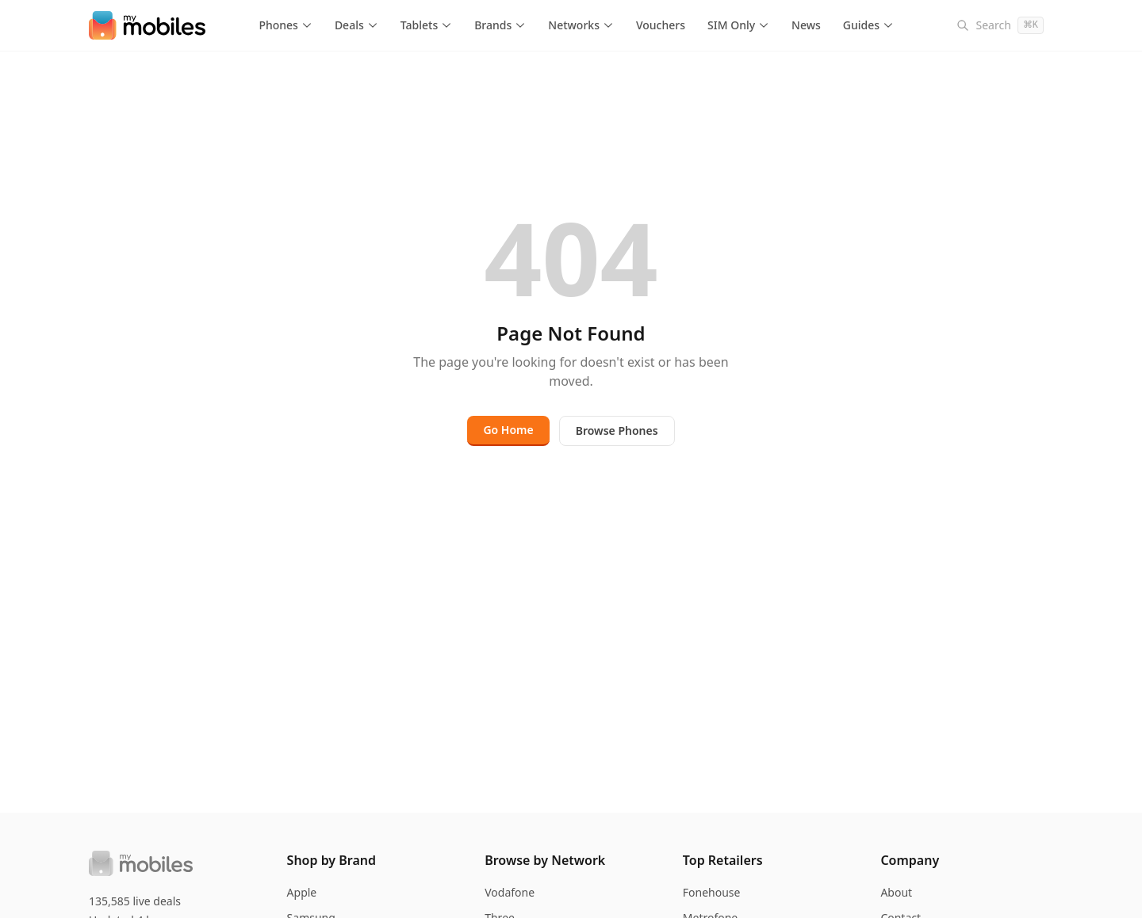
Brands (500, 24)
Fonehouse (712, 892)
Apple (302, 892)
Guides (868, 24)
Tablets (426, 24)
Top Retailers (723, 860)
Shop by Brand (331, 860)
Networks (581, 24)
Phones (285, 24)
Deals (356, 24)
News (806, 24)
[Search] (1000, 25)
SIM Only (738, 24)
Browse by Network (545, 860)
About (896, 892)
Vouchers (660, 24)
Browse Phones (617, 430)
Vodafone (510, 892)
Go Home (508, 429)
